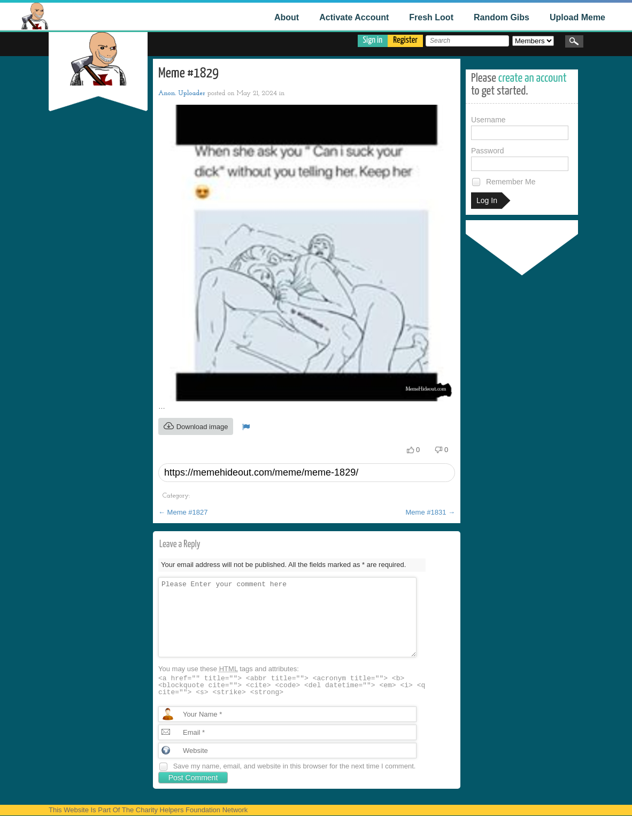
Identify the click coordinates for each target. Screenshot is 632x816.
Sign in (373, 40)
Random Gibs (501, 17)
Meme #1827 (183, 512)
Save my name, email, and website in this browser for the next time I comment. (294, 766)
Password (519, 158)
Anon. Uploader (181, 93)
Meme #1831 (431, 512)
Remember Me (503, 182)
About (286, 17)
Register (405, 40)
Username (519, 127)
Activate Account (354, 17)
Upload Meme (577, 17)
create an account (532, 78)
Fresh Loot (431, 17)
